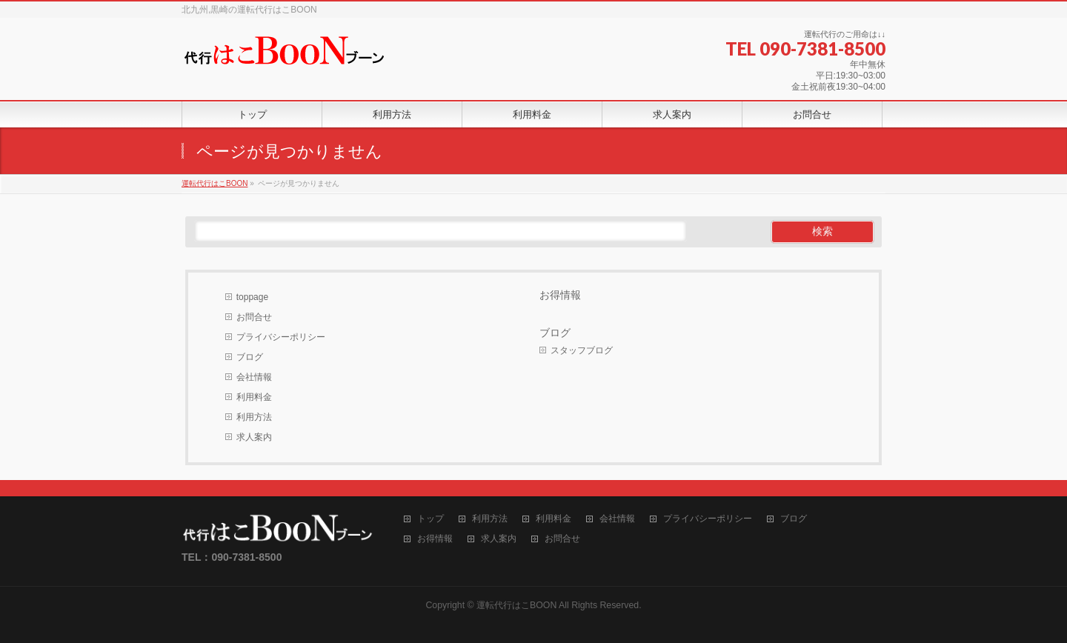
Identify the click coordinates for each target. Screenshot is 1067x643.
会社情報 (254, 377)
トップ (430, 519)
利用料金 (254, 397)
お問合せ (254, 317)
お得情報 (560, 295)
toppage (252, 297)
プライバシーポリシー (280, 337)
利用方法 (254, 417)
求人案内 (254, 437)
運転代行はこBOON (516, 605)
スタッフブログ (582, 350)
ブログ (249, 357)
